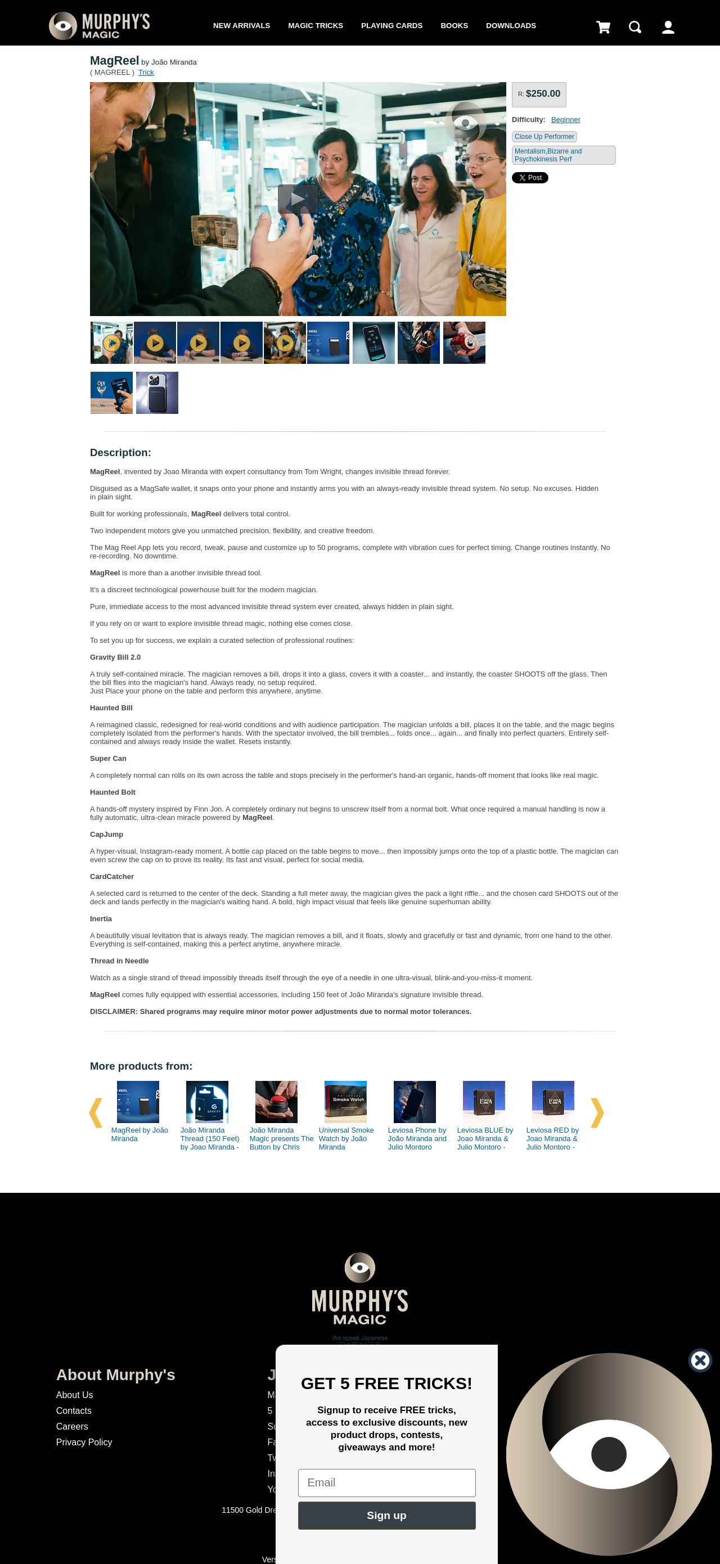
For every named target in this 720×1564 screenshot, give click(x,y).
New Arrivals (241, 25)
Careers (72, 1426)
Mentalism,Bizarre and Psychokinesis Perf (548, 155)
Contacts (74, 1411)
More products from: (141, 1066)
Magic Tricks (316, 25)
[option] (139, 1113)
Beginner (565, 119)
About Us (74, 1395)
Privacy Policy (84, 1442)
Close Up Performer (544, 137)
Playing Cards (391, 25)
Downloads (511, 25)
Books (454, 25)
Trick (146, 72)
